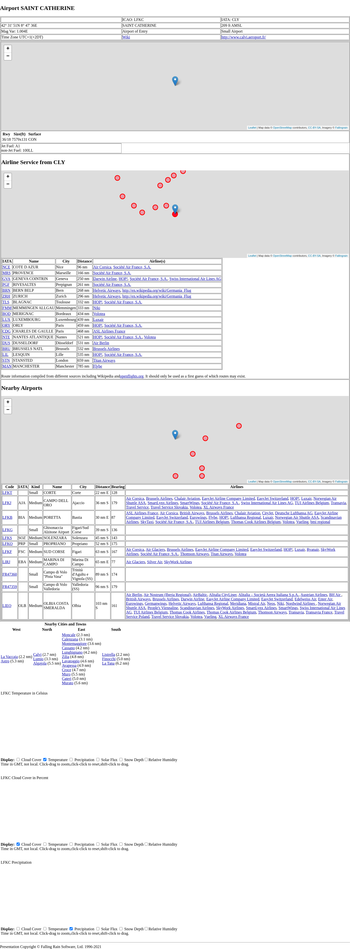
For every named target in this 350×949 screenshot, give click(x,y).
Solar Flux (109, 760)
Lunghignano (72, 652)
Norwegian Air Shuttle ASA (297, 517)
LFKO (7, 544)
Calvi (37, 654)
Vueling (302, 522)
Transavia (338, 503)
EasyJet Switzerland (272, 498)
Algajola (39, 663)
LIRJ (6, 562)
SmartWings (189, 503)
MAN (6, 366)
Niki (96, 308)
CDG (6, 331)
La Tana (108, 663)
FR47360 (9, 574)
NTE (6, 337)
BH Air (335, 595)
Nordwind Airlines (301, 603)
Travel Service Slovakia (169, 507)
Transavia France (319, 612)
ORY (6, 325)
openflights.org (131, 376)
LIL (5, 354)
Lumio (38, 659)
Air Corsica (102, 267)
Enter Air (325, 599)
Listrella (108, 654)
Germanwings (156, 603)
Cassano (68, 648)
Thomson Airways (194, 554)
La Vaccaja (9, 657)
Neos (271, 603)
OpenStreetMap (282, 127)
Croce (66, 670)
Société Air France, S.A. (132, 267)
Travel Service (137, 507)
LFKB (7, 517)
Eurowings (198, 517)
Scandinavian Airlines (197, 608)
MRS (6, 273)
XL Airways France (218, 507)
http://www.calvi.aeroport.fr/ (243, 37)
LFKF (7, 552)
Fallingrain (341, 127)
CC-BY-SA (314, 127)
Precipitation (84, 760)
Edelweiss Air (305, 599)
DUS (6, 343)
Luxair (98, 319)
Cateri (66, 679)
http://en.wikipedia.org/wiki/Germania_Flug (156, 290)
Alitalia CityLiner (223, 595)
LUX (6, 319)
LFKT (7, 493)
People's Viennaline (163, 608)
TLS (5, 302)
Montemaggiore (74, 643)
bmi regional (320, 522)
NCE (6, 267)
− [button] (7, 56)
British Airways (192, 513)
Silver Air (154, 562)
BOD (6, 314)
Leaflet (252, 127)
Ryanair (313, 549)
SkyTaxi (146, 522)
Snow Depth (134, 760)
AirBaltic (200, 595)
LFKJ (6, 503)
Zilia (65, 657)
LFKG (7, 530)
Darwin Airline (105, 279)
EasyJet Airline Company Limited (228, 498)
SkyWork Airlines (178, 562)
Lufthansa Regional (245, 517)
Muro (66, 674)
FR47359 (9, 587)
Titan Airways (104, 360)
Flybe (97, 366)
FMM (6, 308)
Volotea (99, 314)
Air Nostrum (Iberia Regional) (167, 595)
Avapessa (69, 665)
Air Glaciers (155, 549)
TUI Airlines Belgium (312, 503)
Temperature (58, 760)
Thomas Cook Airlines (187, 612)
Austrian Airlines (313, 595)
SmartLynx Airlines (163, 503)
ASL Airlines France (109, 331)
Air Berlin (101, 343)
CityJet (267, 513)
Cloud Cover (31, 760)
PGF (5, 284)
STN (6, 360)
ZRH (6, 296)
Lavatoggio (71, 661)
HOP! (123, 279)
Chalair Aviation (187, 498)
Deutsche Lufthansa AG (294, 513)
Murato (67, 683)
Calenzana (70, 639)
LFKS (7, 538)
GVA (6, 279)
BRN (6, 290)
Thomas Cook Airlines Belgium (255, 522)
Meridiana (238, 603)
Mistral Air (256, 603)
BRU (6, 349)
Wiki (126, 37)
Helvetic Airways (107, 290)
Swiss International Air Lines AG (195, 279)
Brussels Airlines (106, 349)
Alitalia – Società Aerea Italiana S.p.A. (268, 595)
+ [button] (7, 49)
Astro (5, 661)
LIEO (6, 606)
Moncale (69, 635)
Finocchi (109, 659)
